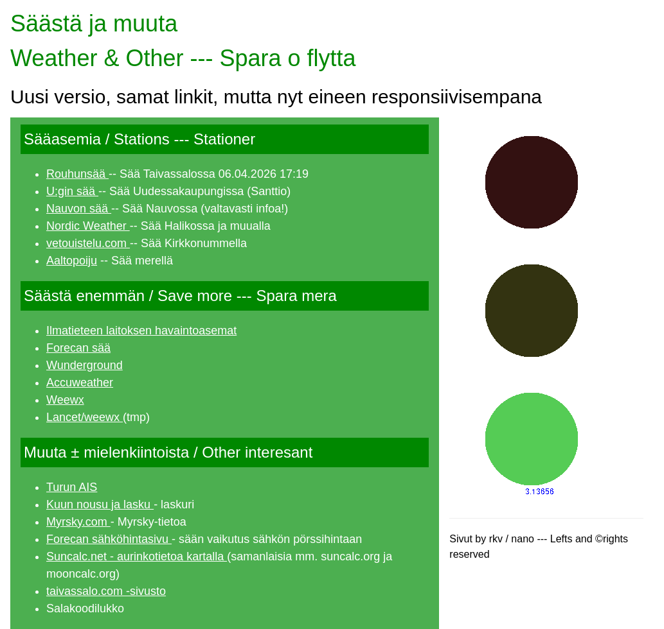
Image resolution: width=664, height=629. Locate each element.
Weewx (65, 399)
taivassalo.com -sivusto (106, 591)
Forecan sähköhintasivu (109, 539)
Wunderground (84, 365)
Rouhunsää (77, 174)
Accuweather (79, 382)
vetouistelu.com (88, 243)
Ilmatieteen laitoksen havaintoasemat (141, 330)
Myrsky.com (78, 521)
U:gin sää (72, 191)
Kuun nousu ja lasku (100, 504)
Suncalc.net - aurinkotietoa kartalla (136, 556)
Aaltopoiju (71, 260)
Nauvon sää (78, 208)
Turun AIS (71, 487)
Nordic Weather (88, 226)
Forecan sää (78, 347)
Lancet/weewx (84, 417)
